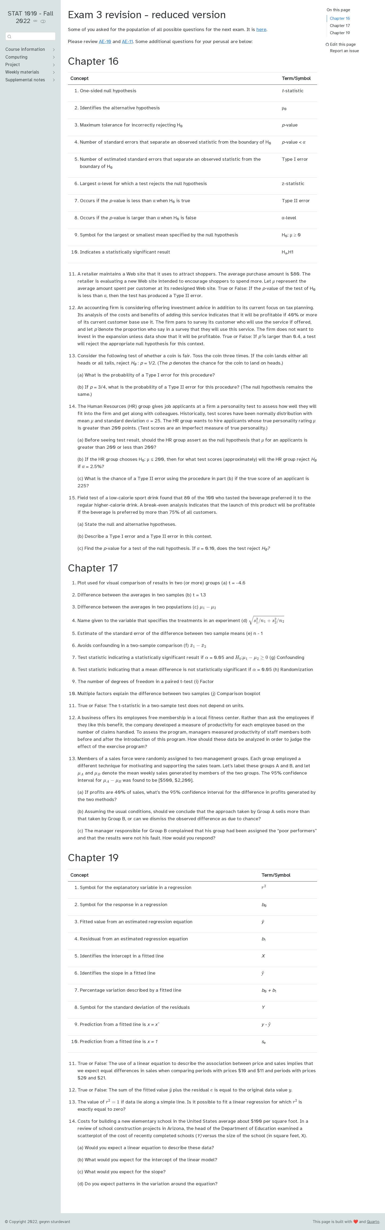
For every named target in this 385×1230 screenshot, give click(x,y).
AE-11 (127, 41)
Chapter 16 (340, 18)
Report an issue (344, 50)
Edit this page (343, 44)
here (261, 29)
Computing (16, 57)
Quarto (373, 1221)
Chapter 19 (340, 33)
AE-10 (105, 41)
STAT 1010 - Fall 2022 (30, 17)
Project (12, 64)
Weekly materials (22, 72)
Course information (25, 49)
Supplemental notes (25, 80)
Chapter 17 (340, 25)
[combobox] (30, 36)
